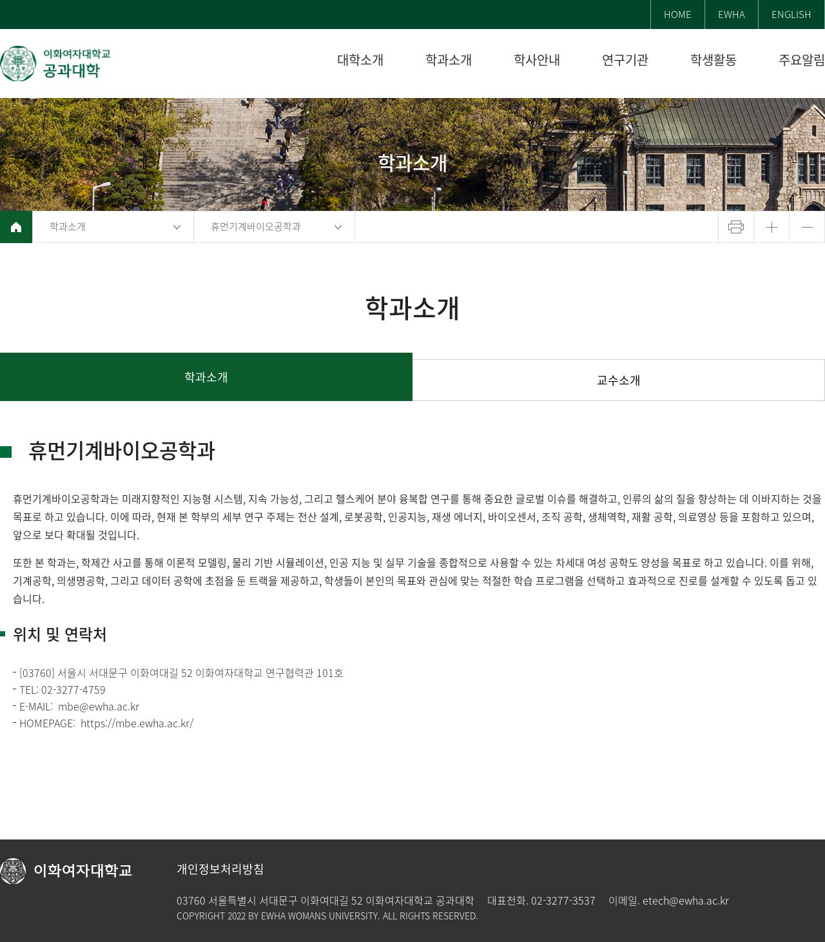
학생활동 (713, 60)
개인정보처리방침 (220, 869)
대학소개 (360, 60)
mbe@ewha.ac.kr (98, 706)
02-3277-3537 (563, 900)
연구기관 (625, 60)
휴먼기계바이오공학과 (256, 226)
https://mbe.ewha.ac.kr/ (137, 723)
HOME (678, 14)
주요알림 (802, 60)
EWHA (731, 14)
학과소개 (448, 60)
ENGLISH (791, 14)
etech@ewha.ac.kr (686, 900)
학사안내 (537, 60)
